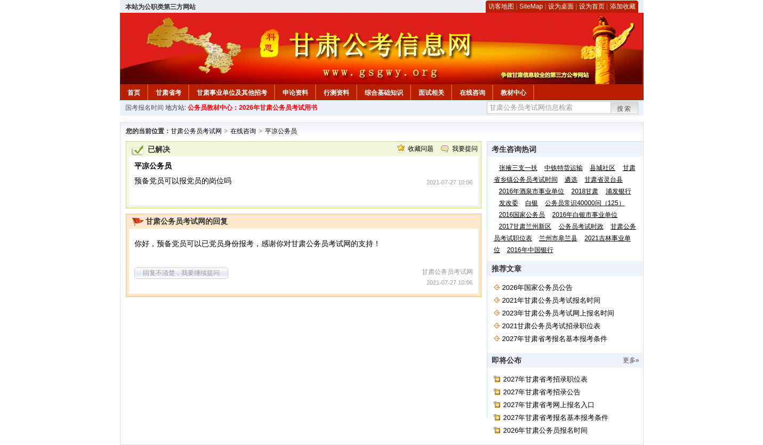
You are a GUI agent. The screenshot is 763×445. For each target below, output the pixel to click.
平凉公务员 (281, 131)
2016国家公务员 (522, 215)
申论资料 (295, 92)
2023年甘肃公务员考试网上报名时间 (558, 313)
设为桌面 (561, 6)
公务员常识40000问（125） (584, 203)
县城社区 (602, 168)
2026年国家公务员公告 (537, 288)
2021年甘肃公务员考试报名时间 (551, 300)
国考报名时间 (144, 107)
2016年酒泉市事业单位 (532, 191)
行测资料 (336, 92)
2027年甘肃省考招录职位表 (545, 379)
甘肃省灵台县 (603, 179)
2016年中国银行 (530, 250)
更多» (631, 360)
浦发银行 (618, 191)
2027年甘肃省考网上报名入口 (549, 405)
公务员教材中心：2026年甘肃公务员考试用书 (252, 107)
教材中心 (513, 92)
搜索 (624, 108)
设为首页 (592, 6)
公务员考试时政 (581, 226)
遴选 (571, 179)
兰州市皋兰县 (558, 238)
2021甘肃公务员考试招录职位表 (551, 326)
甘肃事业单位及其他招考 (232, 92)
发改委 (508, 203)
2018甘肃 (585, 191)
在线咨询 (472, 92)
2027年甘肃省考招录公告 (542, 392)
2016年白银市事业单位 (585, 215)
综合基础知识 (384, 92)
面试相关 (431, 92)
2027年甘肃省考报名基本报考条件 (555, 339)
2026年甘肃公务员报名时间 (545, 430)
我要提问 (465, 148)
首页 (133, 92)
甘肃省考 (168, 92)
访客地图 (501, 6)
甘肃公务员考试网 (196, 131)
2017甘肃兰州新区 (525, 226)
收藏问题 (420, 148)
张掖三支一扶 (518, 168)
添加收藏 (623, 6)
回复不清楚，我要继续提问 (181, 273)
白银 (531, 203)
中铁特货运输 (563, 168)
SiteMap (531, 6)
